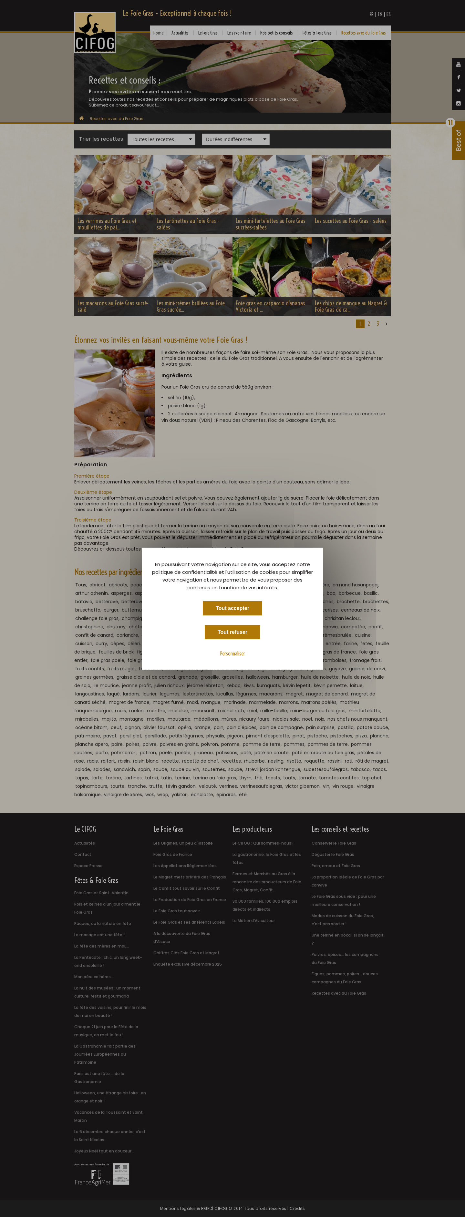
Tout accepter (232, 608)
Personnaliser (232, 653)
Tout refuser (232, 631)
